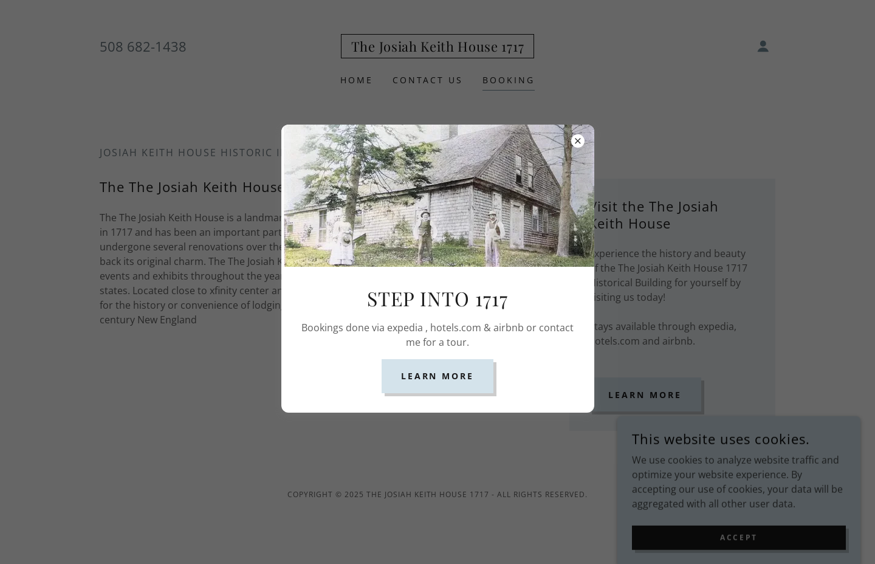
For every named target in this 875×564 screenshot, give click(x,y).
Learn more (438, 376)
